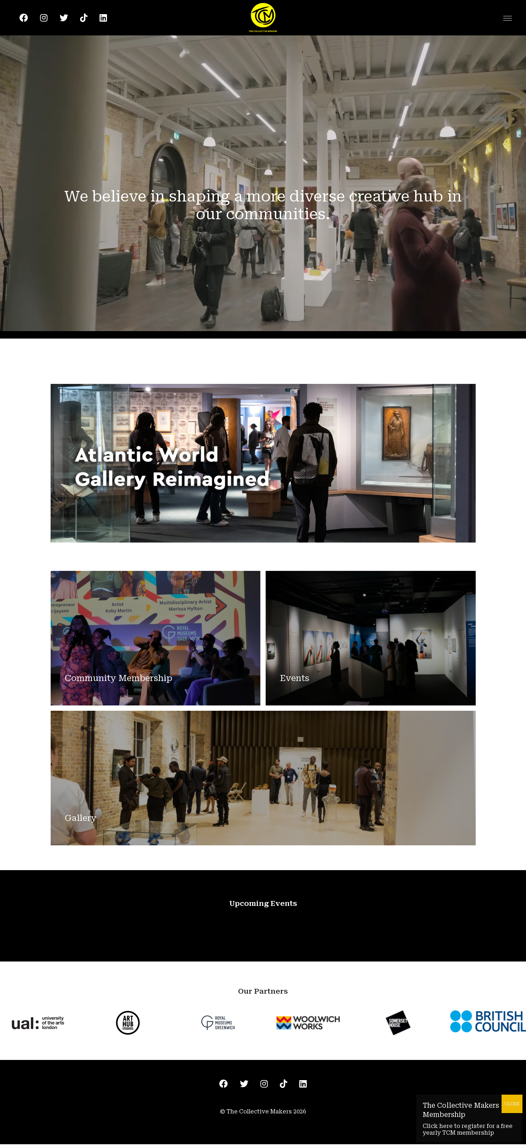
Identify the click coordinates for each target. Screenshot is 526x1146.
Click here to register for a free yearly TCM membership (468, 1129)
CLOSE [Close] (512, 1103)
